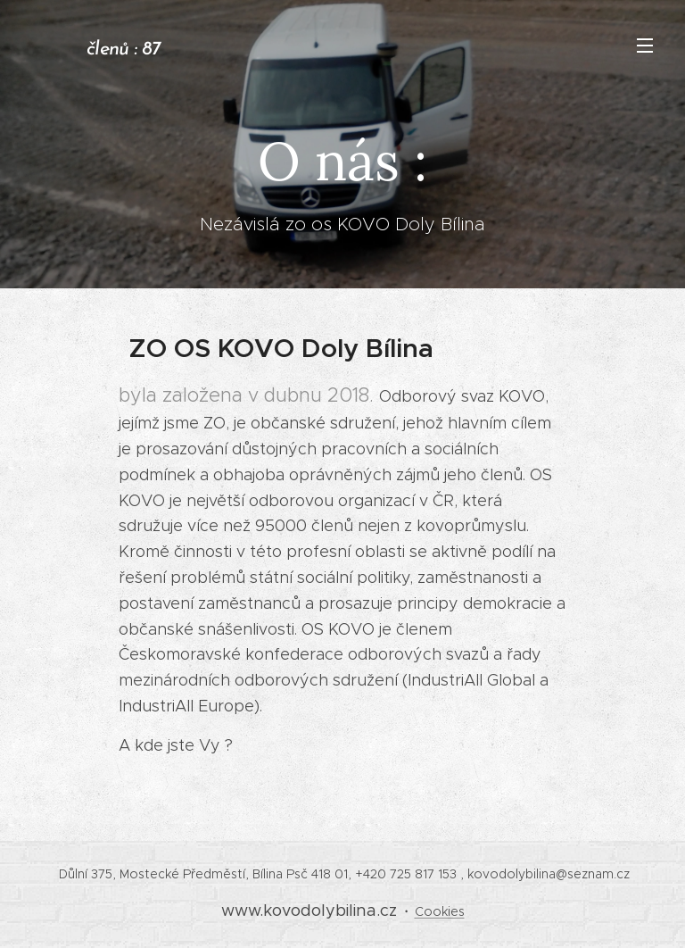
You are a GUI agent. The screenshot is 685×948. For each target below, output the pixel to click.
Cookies (440, 911)
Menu (645, 45)
